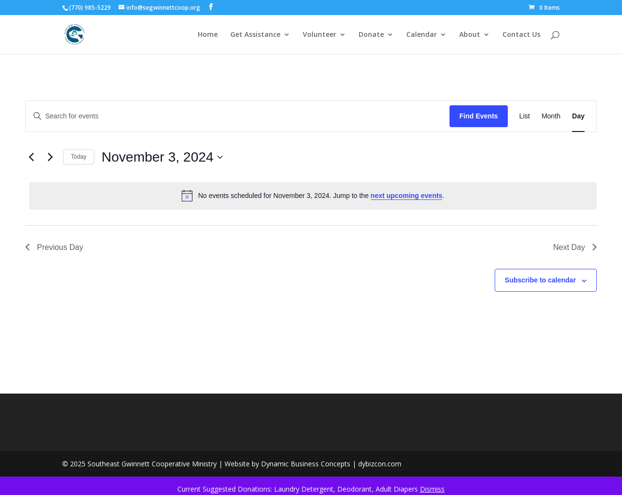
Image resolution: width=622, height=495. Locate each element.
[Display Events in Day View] (578, 116)
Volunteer (319, 35)
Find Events (478, 116)
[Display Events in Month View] (550, 116)
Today (78, 156)
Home (208, 35)
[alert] (313, 195)
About (469, 35)
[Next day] (50, 157)
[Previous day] (31, 157)
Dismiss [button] (432, 489)
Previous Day (54, 247)
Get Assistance (255, 35)
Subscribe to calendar (540, 280)
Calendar (421, 35)
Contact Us (521, 35)
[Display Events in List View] (524, 116)
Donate (371, 35)
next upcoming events (407, 195)
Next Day (575, 247)
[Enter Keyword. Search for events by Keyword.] (237, 116)
